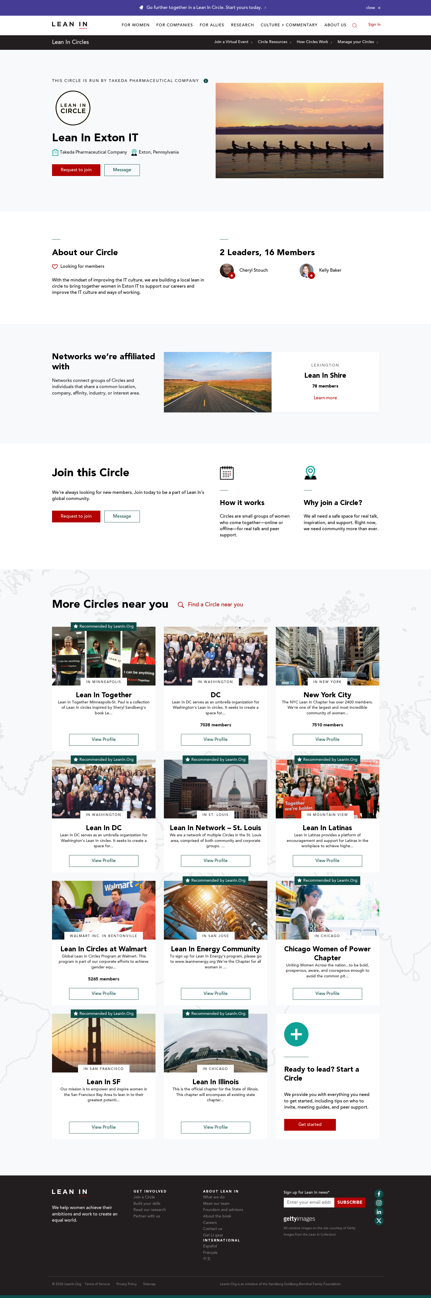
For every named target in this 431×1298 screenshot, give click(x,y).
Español (210, 1246)
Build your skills (146, 1204)
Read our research (149, 1210)
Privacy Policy (126, 1284)
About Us (335, 25)
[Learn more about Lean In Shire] (218, 382)
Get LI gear (213, 1236)
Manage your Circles (358, 42)
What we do (214, 1198)
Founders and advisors (223, 1210)
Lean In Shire (325, 375)
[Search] (354, 25)
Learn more (331, 398)
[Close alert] (373, 8)
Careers (210, 1223)
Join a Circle (144, 1198)
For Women (136, 25)
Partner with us (146, 1217)
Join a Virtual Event (233, 42)
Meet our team (216, 1204)
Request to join (76, 170)
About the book (217, 1217)
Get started (310, 1125)
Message (122, 170)
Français (210, 1253)
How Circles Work (314, 42)
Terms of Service (97, 1284)
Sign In (374, 25)
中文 (207, 1259)
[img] (104, 656)
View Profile (104, 740)
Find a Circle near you (210, 605)
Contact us (212, 1229)
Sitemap (149, 1284)
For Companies (174, 25)
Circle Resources (274, 42)
